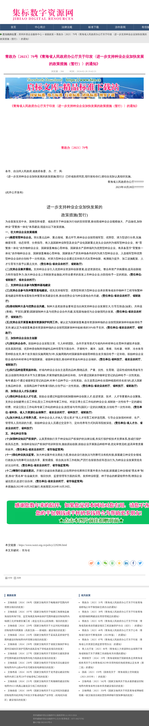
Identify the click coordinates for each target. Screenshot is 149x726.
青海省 (26, 550)
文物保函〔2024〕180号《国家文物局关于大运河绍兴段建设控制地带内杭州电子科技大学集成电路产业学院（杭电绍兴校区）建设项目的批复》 (36, 695)
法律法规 (67, 27)
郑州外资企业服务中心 (30, 34)
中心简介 (40, 27)
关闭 (17, 578)
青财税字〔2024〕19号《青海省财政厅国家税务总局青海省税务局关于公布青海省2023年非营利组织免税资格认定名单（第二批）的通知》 (111, 663)
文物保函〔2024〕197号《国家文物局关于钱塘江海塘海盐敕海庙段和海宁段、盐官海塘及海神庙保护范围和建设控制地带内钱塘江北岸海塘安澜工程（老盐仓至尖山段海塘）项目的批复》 (37, 616)
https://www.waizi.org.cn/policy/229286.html (43, 545)
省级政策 (49, 34)
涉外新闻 (120, 27)
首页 (13, 27)
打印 (8, 578)
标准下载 (93, 27)
